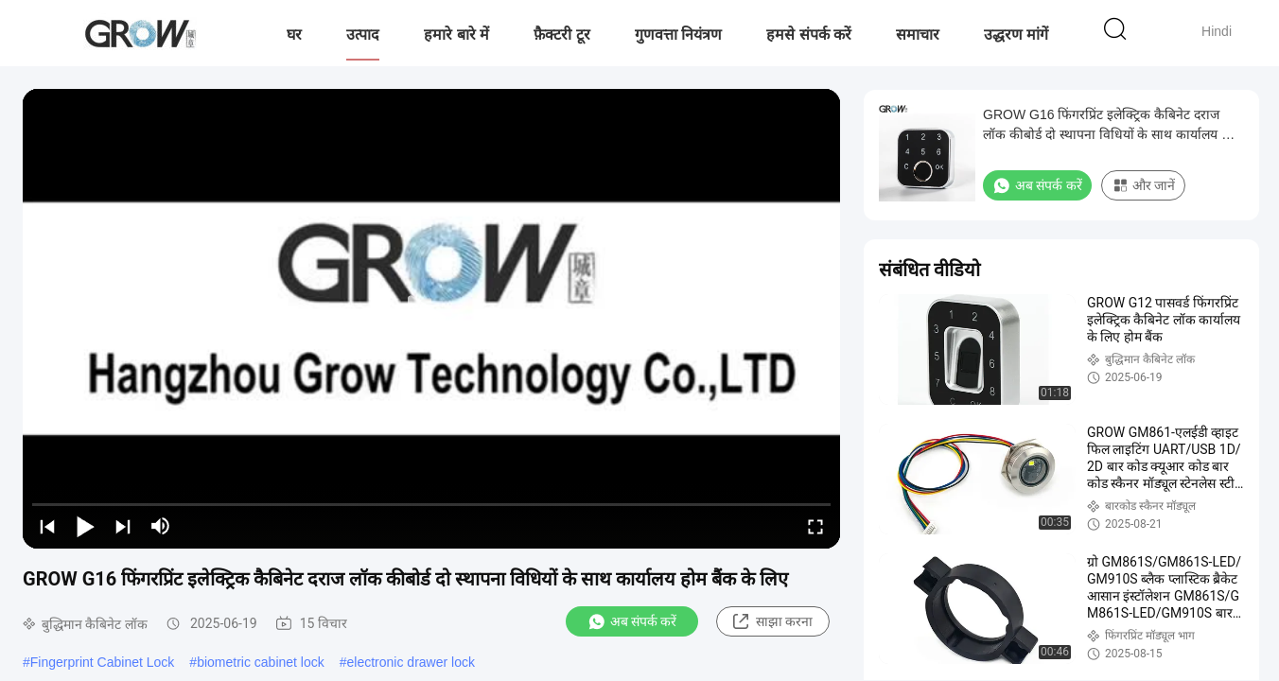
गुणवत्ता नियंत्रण (678, 34)
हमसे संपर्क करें (808, 34)
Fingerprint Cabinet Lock (102, 662)
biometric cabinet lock (260, 662)
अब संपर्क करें (632, 621)
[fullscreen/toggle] (815, 526)
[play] (431, 318)
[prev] (47, 526)
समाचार (917, 34)
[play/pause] (85, 526)
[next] (123, 526)
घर (294, 34)
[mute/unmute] (161, 526)
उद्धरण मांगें (1016, 34)
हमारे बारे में (456, 34)
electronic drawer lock (411, 662)
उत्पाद (362, 34)
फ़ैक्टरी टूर (561, 34)
